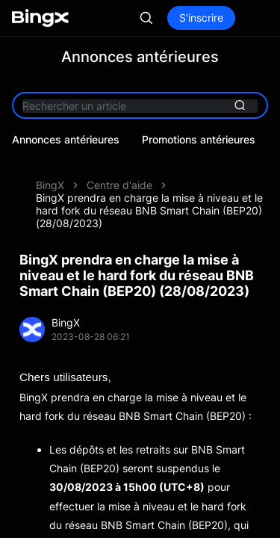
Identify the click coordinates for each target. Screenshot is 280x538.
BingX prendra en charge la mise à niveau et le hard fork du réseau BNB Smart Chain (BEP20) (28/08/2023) (149, 210)
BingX (50, 185)
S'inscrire (201, 17)
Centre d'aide (119, 185)
